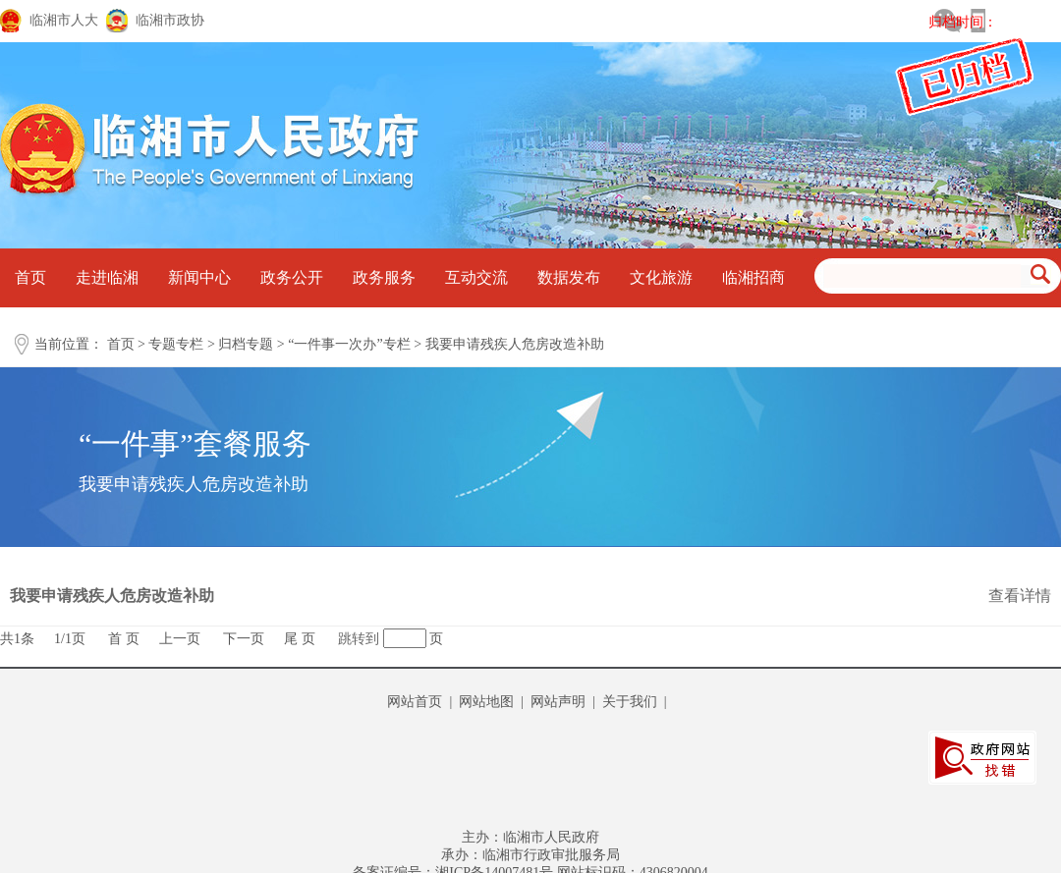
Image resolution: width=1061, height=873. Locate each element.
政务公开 (291, 277)
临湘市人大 (63, 20)
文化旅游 (661, 277)
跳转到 (358, 638)
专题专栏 (175, 344)
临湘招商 (753, 277)
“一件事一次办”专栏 (349, 344)
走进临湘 (107, 277)
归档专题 (245, 344)
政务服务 (384, 277)
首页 (30, 277)
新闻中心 (199, 277)
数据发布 (568, 277)
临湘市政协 (170, 20)
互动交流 (476, 277)
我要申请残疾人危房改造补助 (514, 344)
